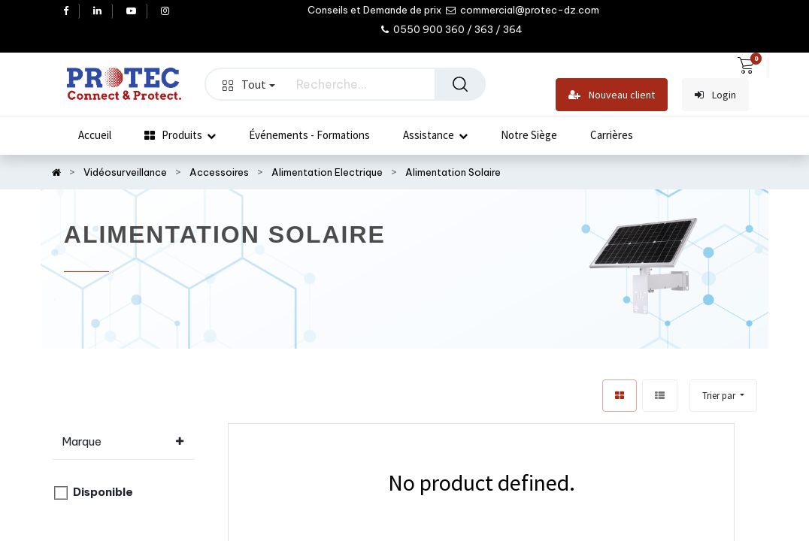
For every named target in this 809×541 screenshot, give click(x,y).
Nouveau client (611, 95)
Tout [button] (249, 84)
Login (715, 95)
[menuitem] (95, 135)
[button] (723, 395)
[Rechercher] (460, 84)
